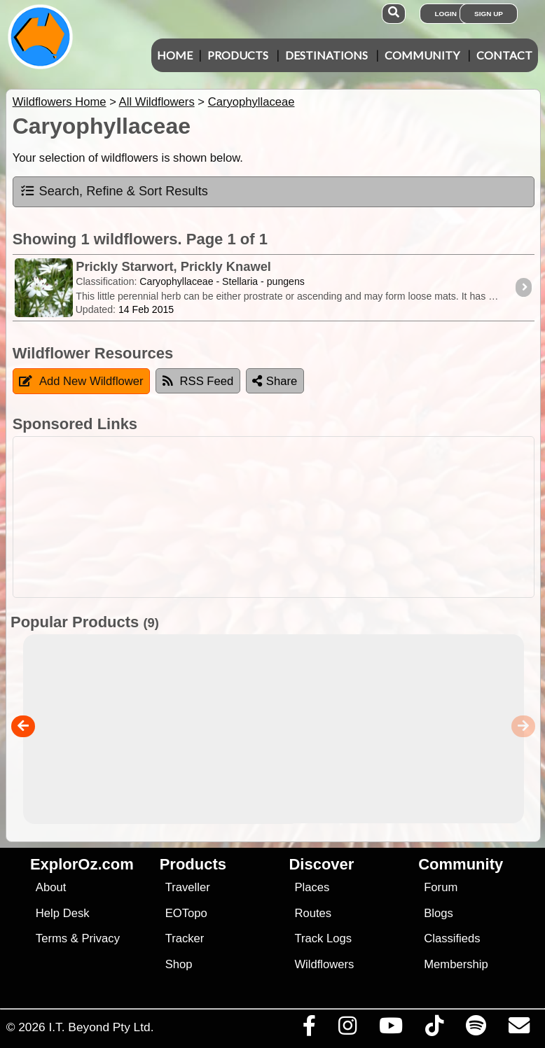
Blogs (438, 913)
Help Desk (63, 913)
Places (311, 887)
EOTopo (186, 913)
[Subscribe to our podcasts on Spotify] (475, 1029)
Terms (51, 938)
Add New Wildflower (81, 381)
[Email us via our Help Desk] (518, 1029)
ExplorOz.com (82, 864)
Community (422, 55)
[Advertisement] (270, 517)
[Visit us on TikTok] (434, 1029)
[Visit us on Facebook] (309, 1029)
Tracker (185, 938)
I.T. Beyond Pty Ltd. (100, 1027)
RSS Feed (198, 381)
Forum (440, 887)
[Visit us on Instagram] (347, 1029)
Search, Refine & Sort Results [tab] (114, 191)
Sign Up (488, 14)
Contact (504, 55)
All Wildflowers (157, 102)
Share (274, 381)
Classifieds (452, 938)
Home (175, 55)
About (51, 887)
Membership (456, 964)
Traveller (187, 887)
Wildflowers (324, 964)
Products (237, 55)
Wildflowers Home (59, 102)
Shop (179, 964)
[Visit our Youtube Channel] (390, 1029)
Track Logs (323, 938)
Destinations (326, 55)
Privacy (100, 938)
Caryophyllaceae (251, 102)
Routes (312, 913)
